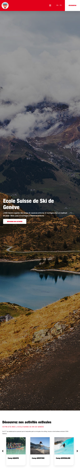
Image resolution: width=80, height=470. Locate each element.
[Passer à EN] (57, 5)
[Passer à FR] (60, 5)
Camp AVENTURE (38, 458)
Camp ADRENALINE (63, 458)
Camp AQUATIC (13, 458)
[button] (3, 451)
